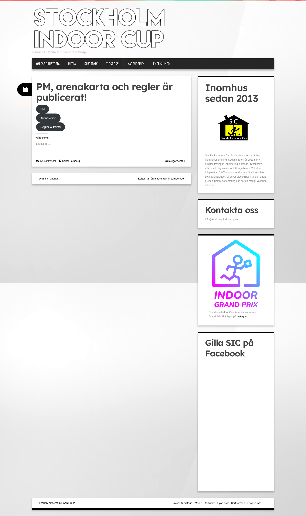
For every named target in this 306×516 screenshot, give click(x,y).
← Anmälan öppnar (47, 178)
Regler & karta (50, 127)
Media (72, 63)
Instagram (242, 316)
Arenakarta (48, 118)
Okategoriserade (175, 161)
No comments (48, 161)
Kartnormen (136, 63)
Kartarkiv (91, 63)
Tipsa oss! (112, 63)
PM (42, 109)
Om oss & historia (48, 63)
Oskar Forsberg (71, 161)
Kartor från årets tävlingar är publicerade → (162, 178)
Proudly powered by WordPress (57, 503)
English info (161, 63)
